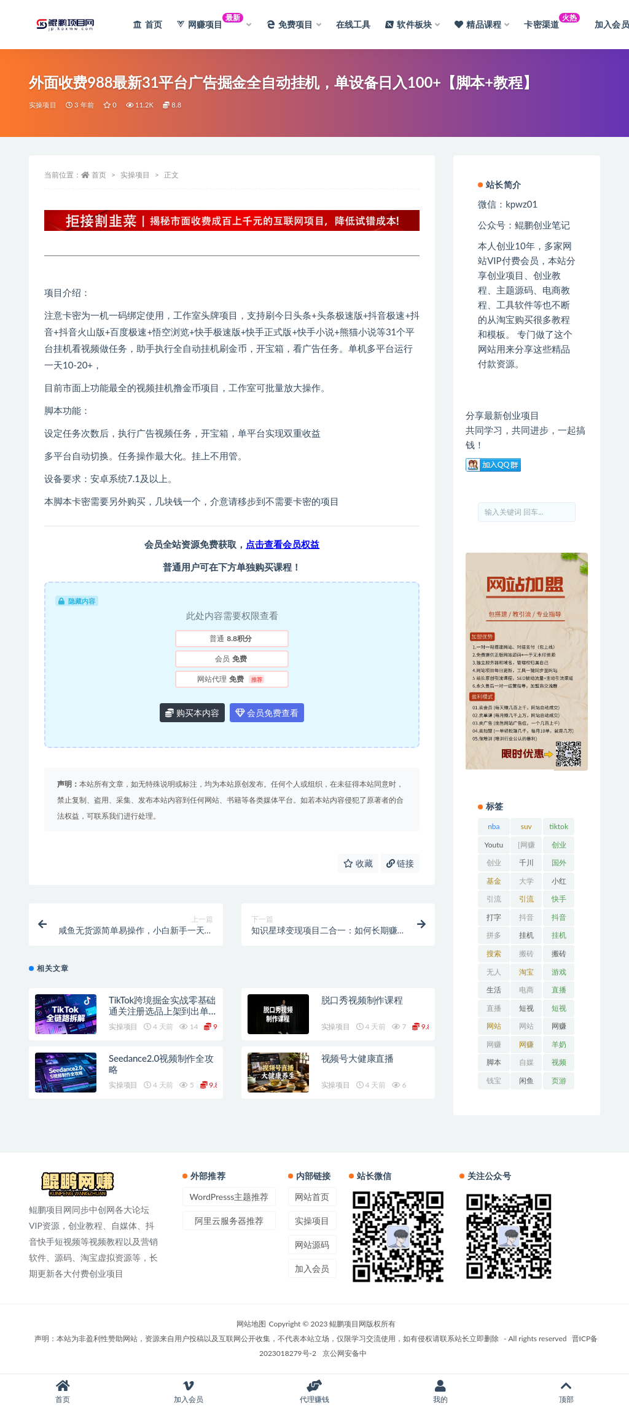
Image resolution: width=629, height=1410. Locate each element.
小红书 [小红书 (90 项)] (559, 883)
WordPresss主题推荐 (229, 1196)
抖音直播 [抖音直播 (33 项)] (559, 919)
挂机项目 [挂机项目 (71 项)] (559, 937)
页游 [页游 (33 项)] (559, 1080)
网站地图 (251, 1323)
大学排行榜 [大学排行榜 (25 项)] (526, 883)
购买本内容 (192, 712)
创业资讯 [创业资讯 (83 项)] (493, 864)
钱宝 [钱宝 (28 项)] (493, 1080)
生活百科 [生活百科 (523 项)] (493, 992)
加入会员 (312, 1268)
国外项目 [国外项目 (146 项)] (559, 864)
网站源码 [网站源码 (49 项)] (526, 1028)
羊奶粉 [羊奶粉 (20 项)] (559, 1046)
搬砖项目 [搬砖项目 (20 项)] (559, 955)
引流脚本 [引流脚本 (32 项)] (526, 901)
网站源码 (312, 1244)
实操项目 (43, 105)
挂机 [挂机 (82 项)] (526, 935)
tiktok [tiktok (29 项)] (558, 826)
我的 (440, 1392)
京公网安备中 (344, 1353)
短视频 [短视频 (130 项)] (526, 1010)
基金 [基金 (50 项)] (493, 881)
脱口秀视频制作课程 (362, 999)
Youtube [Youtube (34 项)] (494, 847)
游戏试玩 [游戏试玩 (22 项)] (559, 974)
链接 (400, 863)
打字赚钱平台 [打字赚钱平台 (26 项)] (493, 919)
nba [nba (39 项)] (493, 826)
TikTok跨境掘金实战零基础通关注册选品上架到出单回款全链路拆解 (162, 1010)
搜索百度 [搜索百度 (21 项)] (493, 955)
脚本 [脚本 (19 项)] (493, 1062)
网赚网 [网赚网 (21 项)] (493, 1046)
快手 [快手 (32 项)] (559, 898)
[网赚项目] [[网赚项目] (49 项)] (526, 847)
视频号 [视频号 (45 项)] (559, 1064)
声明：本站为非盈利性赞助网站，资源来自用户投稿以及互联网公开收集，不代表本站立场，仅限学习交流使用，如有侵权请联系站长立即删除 (266, 1338)
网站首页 (312, 1196)
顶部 (566, 1392)
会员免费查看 (267, 712)
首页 (99, 174)
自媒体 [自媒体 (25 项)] (526, 1064)
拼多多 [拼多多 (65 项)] (493, 937)
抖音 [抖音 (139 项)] (526, 917)
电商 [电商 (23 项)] (526, 989)
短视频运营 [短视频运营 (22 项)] (559, 1010)
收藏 (358, 863)
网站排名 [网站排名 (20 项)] (493, 1028)
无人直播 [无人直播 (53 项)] (493, 974)
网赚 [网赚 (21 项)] (559, 1025)
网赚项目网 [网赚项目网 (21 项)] (526, 1046)
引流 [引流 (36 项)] (493, 898)
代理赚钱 (315, 1392)
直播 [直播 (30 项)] (559, 989)
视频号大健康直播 (357, 1058)
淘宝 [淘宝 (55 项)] (526, 971)
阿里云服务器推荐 (229, 1220)
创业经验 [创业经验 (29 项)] (559, 847)
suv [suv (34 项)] (526, 826)
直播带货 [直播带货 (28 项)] (493, 1010)
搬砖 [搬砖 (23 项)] (526, 953)
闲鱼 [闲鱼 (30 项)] (526, 1080)
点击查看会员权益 (282, 544)
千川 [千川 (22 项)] (526, 862)
